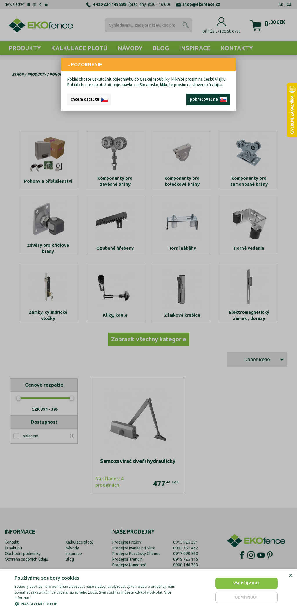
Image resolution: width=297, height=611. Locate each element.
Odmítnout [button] (246, 597)
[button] (101, 604)
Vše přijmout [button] (246, 583)
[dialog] (148, 590)
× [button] (290, 576)
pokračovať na (208, 99)
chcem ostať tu (89, 99)
